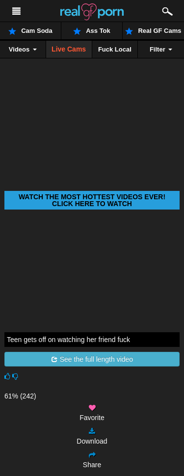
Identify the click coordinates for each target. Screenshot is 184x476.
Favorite (92, 413)
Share (92, 460)
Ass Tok (91, 31)
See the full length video (92, 359)
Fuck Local (114, 49)
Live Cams (69, 49)
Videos (23, 49)
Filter (161, 49)
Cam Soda (30, 31)
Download (92, 436)
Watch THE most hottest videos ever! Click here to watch (92, 200)
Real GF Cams (153, 31)
